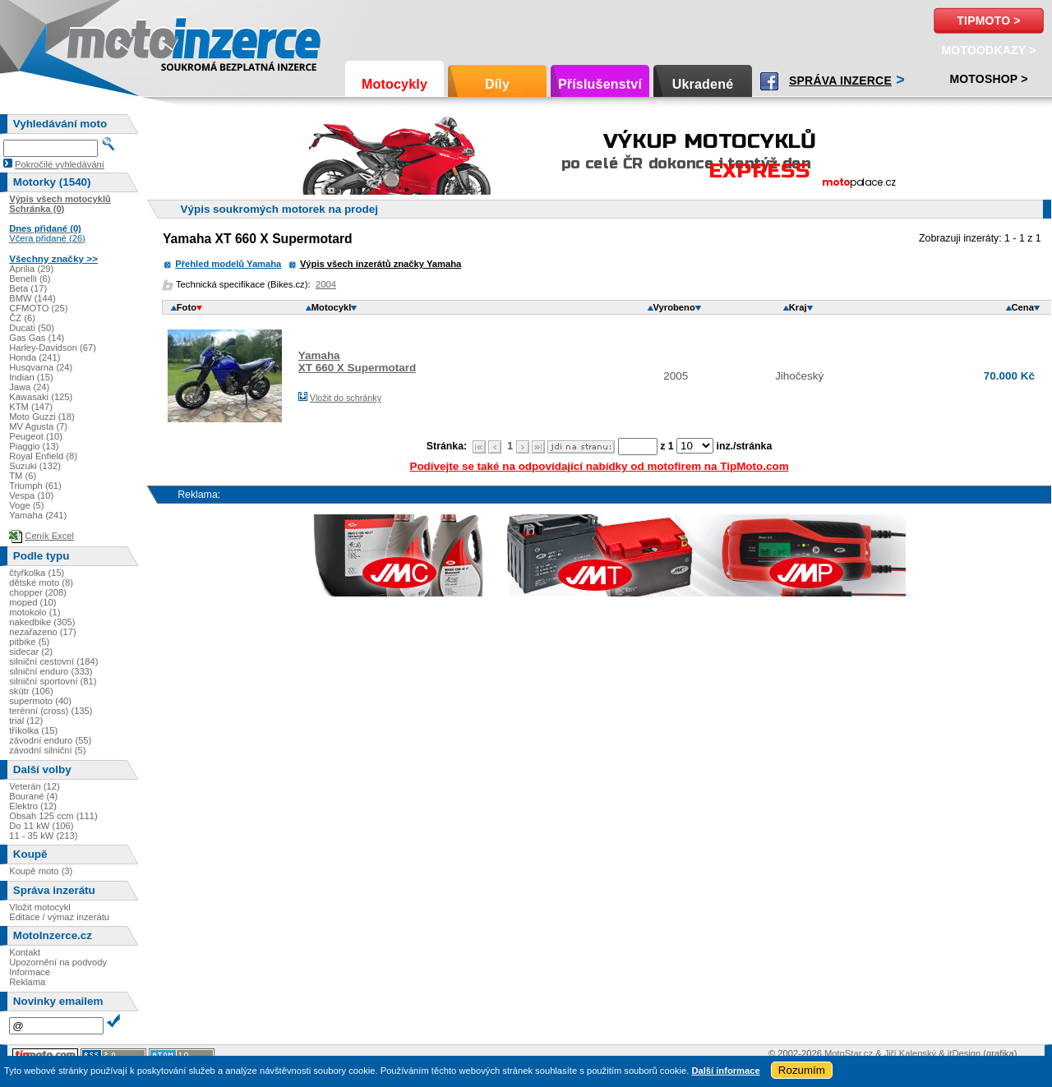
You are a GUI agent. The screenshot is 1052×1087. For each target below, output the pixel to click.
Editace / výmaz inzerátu (59, 917)
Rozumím (801, 1070)
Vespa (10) (31, 495)
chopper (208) (38, 592)
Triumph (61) (35, 486)
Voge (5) (26, 505)
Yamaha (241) (38, 515)
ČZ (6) (22, 318)
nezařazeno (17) (42, 632)
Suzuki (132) (35, 466)
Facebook (769, 81)
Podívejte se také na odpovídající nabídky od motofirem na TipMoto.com (598, 466)
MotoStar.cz (848, 1053)
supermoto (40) (40, 701)
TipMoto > (988, 20)
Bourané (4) (33, 796)
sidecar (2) (31, 651)
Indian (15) (31, 377)
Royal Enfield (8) (43, 456)
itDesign (964, 1053)
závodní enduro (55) (50, 740)
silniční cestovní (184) (53, 661)
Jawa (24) (29, 387)
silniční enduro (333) (50, 671)
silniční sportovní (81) (52, 681)
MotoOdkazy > (988, 50)
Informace (29, 972)
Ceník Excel (49, 536)
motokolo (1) (34, 612)
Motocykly (394, 84)
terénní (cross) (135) (50, 711)
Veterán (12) (34, 786)
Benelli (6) (29, 278)
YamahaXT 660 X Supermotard (357, 361)
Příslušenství (600, 84)
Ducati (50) (31, 328)
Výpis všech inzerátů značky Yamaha (380, 264)
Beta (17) (28, 288)
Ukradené (703, 84)
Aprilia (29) (31, 269)
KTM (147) (31, 407)
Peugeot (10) (35, 436)
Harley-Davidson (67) (52, 347)
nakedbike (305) (42, 622)
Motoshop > (988, 78)
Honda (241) (34, 357)
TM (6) (22, 476)
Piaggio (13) (33, 446)
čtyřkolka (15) (36, 573)
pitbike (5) (29, 642)
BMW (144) (32, 298)
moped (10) (32, 602)
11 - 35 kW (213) (43, 836)
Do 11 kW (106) (41, 826)
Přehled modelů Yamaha (228, 264)
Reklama (27, 982)
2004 (326, 284)
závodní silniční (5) (47, 750)
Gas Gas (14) (36, 338)
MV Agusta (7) (38, 426)
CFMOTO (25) (38, 308)
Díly (497, 84)
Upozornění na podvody (58, 962)
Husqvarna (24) (40, 367)
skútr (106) (31, 691)
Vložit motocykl (40, 907)
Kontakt (24, 952)
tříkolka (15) (33, 730)
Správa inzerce (840, 80)
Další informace (725, 1070)
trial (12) (26, 720)
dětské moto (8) (41, 582)
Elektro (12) (33, 806)
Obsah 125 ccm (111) (53, 816)
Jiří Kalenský (910, 1053)
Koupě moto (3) (40, 871)
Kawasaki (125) (40, 397)
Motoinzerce (101, 40)
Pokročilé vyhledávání (59, 164)
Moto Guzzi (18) (42, 416)
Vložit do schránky (345, 398)
